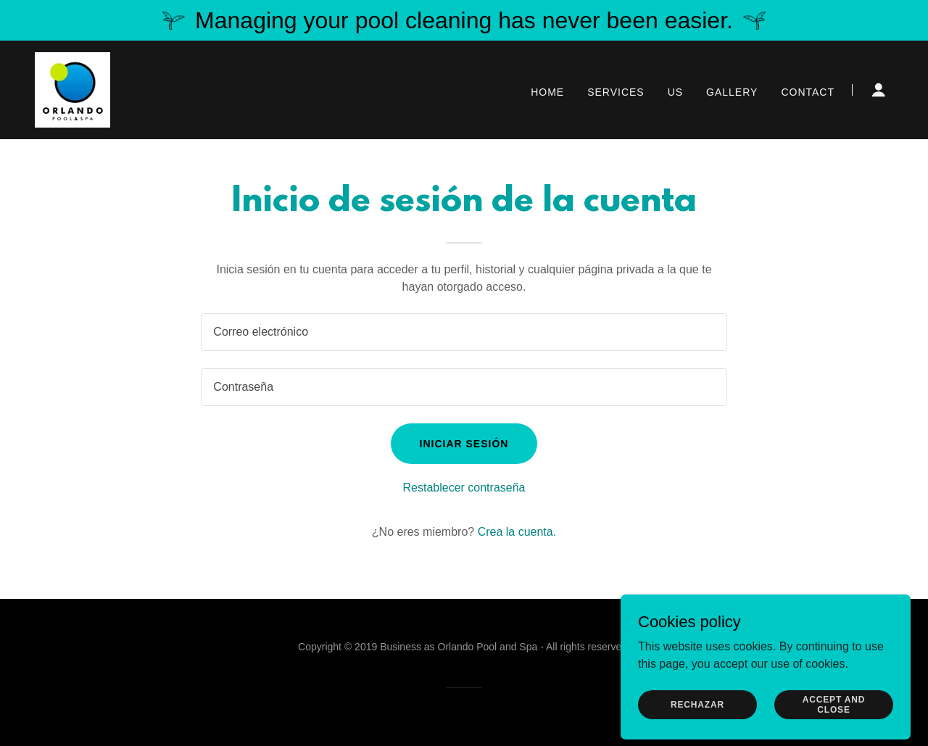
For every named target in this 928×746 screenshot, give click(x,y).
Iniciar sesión (464, 443)
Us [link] (675, 92)
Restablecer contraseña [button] (464, 487)
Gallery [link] (732, 92)
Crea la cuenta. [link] (517, 532)
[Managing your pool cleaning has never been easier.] (464, 20)
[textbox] (463, 332)
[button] (878, 89)
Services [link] (616, 92)
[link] (72, 89)
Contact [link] (807, 92)
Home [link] (547, 92)
